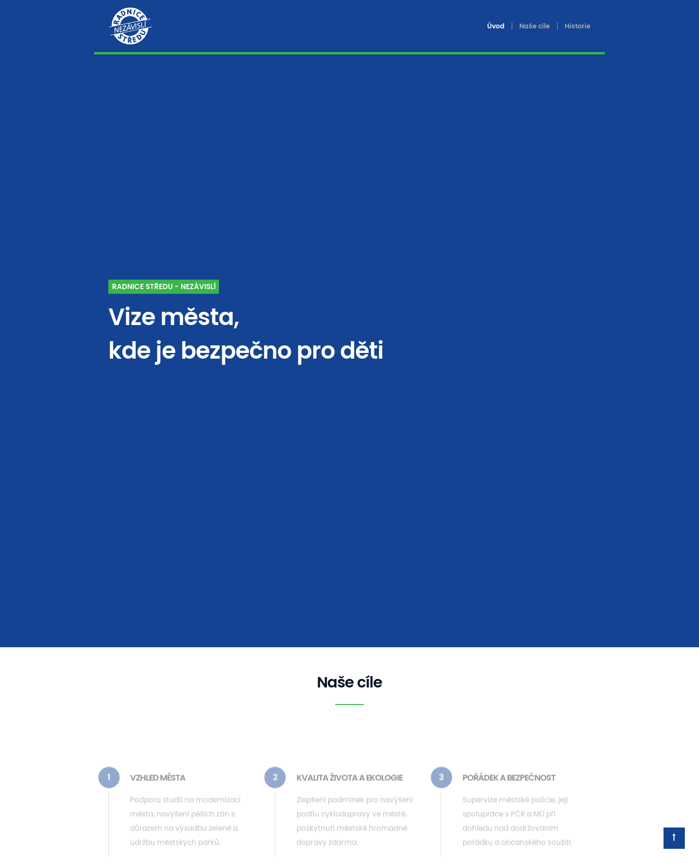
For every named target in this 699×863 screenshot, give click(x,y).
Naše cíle (534, 26)
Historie (578, 26)
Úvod (496, 26)
